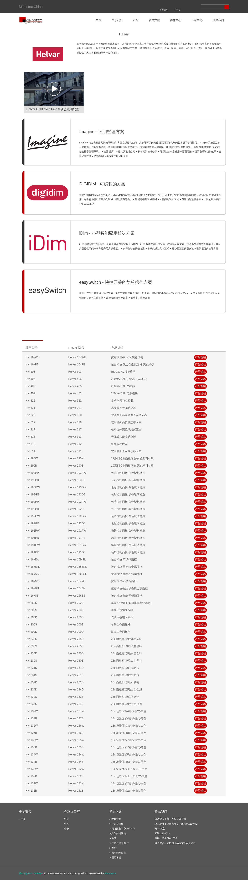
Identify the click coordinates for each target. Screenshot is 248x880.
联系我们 (218, 20)
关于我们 (117, 20)
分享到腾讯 (164, 5)
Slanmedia (110, 873)
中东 (66, 823)
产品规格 (200, 357)
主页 (98, 20)
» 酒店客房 (115, 857)
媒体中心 (175, 20)
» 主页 (22, 819)
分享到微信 (183, 5)
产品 (135, 20)
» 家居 (112, 847)
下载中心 (197, 20)
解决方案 (154, 20)
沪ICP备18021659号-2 (31, 873)
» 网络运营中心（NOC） (122, 828)
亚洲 (66, 819)
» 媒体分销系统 (117, 833)
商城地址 (192, 5)
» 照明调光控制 (117, 852)
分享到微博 (173, 5)
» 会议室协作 (116, 823)
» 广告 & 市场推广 (119, 843)
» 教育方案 (115, 819)
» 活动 (112, 838)
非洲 (66, 828)
